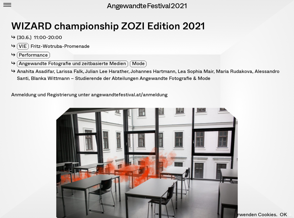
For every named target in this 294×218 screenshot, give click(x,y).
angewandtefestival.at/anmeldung (129, 94)
